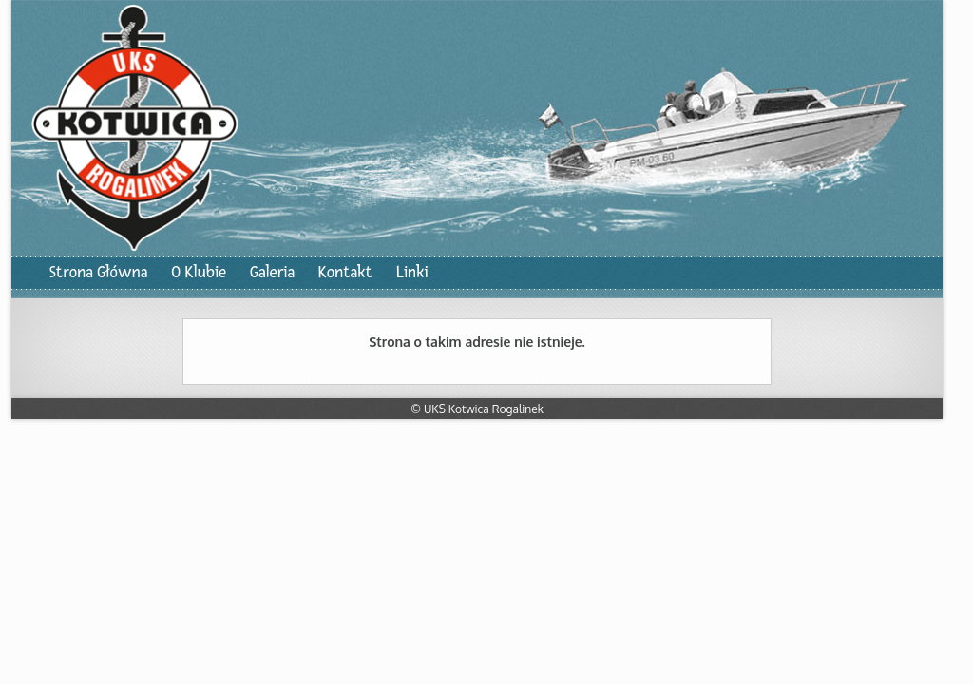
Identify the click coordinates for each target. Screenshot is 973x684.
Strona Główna (98, 272)
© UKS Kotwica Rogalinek (477, 409)
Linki (412, 272)
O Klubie (198, 272)
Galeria (272, 272)
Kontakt (345, 272)
